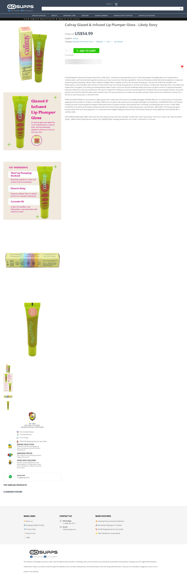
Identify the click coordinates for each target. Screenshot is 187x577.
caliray (75, 38)
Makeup (61, 19)
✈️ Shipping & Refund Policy (34, 525)
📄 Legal (27, 537)
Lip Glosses (76, 19)
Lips (68, 19)
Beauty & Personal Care (47, 19)
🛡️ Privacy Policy (30, 529)
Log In (108, 4)
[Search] (112, 8)
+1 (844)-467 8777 (23, 478)
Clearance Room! (12, 491)
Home (25, 19)
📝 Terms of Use (29, 533)
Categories (33, 19)
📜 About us (28, 521)
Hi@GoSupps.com (69, 529)
